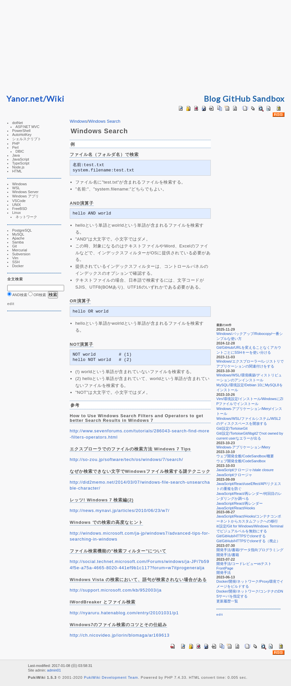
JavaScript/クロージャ (234, 475)
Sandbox (268, 98)
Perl (15, 147)
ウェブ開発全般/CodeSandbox (241, 461)
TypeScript (20, 163)
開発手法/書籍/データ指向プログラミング (249, 550)
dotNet (17, 123)
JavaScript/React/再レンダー (239, 503)
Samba (18, 242)
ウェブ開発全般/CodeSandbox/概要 (245, 456)
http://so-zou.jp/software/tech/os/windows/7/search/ (126, 459)
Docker (18, 266)
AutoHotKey (22, 135)
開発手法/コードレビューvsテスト (244, 564)
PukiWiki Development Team (111, 677)
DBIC (19, 151)
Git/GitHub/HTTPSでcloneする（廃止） (248, 541)
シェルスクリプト (26, 139)
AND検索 (17, 295)
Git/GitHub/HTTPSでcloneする (241, 536)
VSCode (19, 201)
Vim (15, 258)
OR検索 (37, 295)
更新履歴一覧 (227, 601)
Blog (212, 98)
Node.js (18, 167)
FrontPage (224, 568)
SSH (16, 262)
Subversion (21, 254)
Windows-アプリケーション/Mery (243, 447)
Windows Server (25, 192)
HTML (17, 171)
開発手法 (223, 572)
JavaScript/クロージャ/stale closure (245, 470)
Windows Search (104, 121)
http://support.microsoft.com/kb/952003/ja (115, 590)
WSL (16, 188)
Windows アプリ (25, 196)
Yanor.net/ (26, 98)
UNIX (16, 205)
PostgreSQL (22, 230)
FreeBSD (19, 209)
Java (16, 155)
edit (10, 304)
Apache (18, 238)
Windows (19, 184)
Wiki (55, 98)
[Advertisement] (145, 46)
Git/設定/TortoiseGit (232, 428)
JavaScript (20, 159)
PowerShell (21, 131)
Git (14, 246)
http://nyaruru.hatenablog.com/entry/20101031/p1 (124, 612)
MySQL (18, 234)
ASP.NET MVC (27, 127)
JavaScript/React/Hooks (235, 508)
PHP (16, 143)
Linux (16, 213)
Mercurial (19, 250)
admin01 (54, 670)
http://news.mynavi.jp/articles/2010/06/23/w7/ (120, 510)
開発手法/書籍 (227, 555)
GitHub (237, 98)
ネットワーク (26, 217)
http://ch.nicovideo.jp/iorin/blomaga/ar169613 (120, 635)
